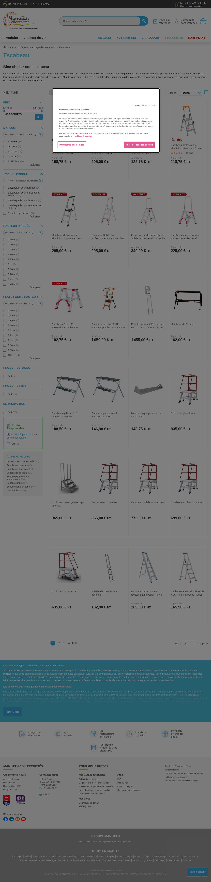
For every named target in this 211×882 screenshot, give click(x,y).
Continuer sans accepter (145, 105)
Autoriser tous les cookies (139, 145)
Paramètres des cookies (71, 145)
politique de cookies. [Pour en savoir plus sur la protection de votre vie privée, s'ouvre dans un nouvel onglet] (83, 136)
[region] (106, 120)
